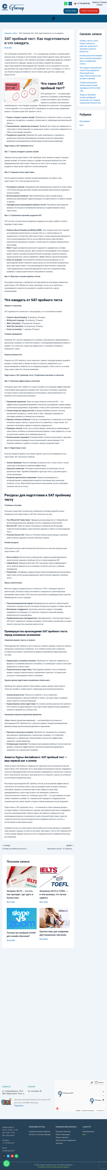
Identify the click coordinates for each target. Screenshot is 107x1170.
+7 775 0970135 (8, 1143)
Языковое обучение (63, 1131)
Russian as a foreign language (39, 1134)
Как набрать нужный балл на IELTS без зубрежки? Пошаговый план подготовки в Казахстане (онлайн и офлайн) (91, 73)
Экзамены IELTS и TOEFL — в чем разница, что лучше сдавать (53, 894)
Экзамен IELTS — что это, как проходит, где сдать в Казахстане (20, 894)
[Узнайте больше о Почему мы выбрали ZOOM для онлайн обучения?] (22, 918)
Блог (82, 125)
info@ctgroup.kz (8, 1151)
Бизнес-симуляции (63, 1134)
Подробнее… (19, 1106)
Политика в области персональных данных (53, 1167)
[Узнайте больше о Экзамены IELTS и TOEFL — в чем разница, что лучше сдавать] (54, 877)
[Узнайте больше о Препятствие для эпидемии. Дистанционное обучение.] (54, 918)
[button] (53, 18)
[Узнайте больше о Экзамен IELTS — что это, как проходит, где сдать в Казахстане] (22, 877)
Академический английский (39, 1131)
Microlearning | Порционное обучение (66, 1141)
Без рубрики (85, 121)
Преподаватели (88, 1131)
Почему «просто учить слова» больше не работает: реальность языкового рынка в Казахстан (89, 46)
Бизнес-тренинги (62, 1137)
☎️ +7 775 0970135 (82, 3)
